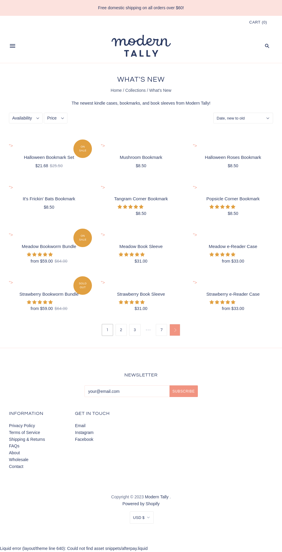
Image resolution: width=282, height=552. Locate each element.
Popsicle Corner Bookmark (233, 198)
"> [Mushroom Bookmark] (103, 145)
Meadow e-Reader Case (233, 246)
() (258, 22)
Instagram (84, 432)
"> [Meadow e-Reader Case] (195, 234)
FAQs (14, 446)
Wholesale (18, 459)
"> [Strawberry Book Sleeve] (103, 282)
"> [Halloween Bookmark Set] (11, 145)
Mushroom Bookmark (141, 157)
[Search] (267, 45)
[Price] (55, 118)
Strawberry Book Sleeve (141, 294)
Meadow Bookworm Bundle (49, 246)
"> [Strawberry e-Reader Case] (195, 282)
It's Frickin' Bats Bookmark (49, 198)
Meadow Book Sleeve (141, 246)
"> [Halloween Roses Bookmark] (195, 145)
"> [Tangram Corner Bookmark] (103, 187)
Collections (135, 90)
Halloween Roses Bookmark (233, 157)
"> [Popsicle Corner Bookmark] (195, 187)
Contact (16, 466)
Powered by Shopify (141, 503)
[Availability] (26, 118)
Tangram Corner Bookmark (141, 198)
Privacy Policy (22, 425)
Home (116, 90)
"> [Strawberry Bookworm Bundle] (11, 282)
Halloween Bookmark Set (49, 157)
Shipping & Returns (27, 439)
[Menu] (12, 46)
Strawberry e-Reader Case (233, 294)
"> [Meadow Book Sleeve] (103, 234)
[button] (131, 206)
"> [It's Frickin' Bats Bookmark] (11, 187)
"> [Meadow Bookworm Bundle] (11, 234)
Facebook (84, 439)
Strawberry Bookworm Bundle (48, 294)
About (14, 452)
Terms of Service (24, 432)
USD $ (138, 517)
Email (80, 425)
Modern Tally (157, 496)
